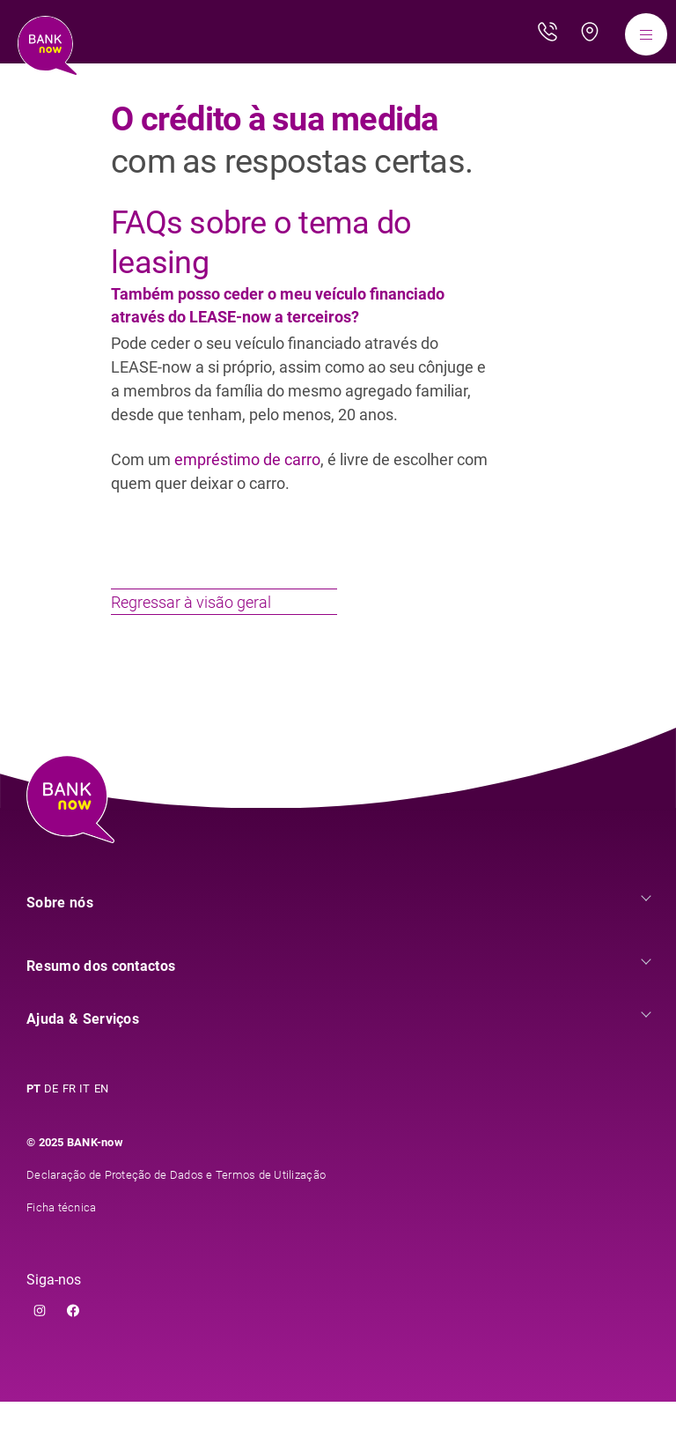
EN (101, 1115)
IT (85, 1115)
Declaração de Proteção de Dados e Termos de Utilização (176, 1202)
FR (69, 1115)
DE (51, 1115)
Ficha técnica (61, 1234)
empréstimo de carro (247, 459)
